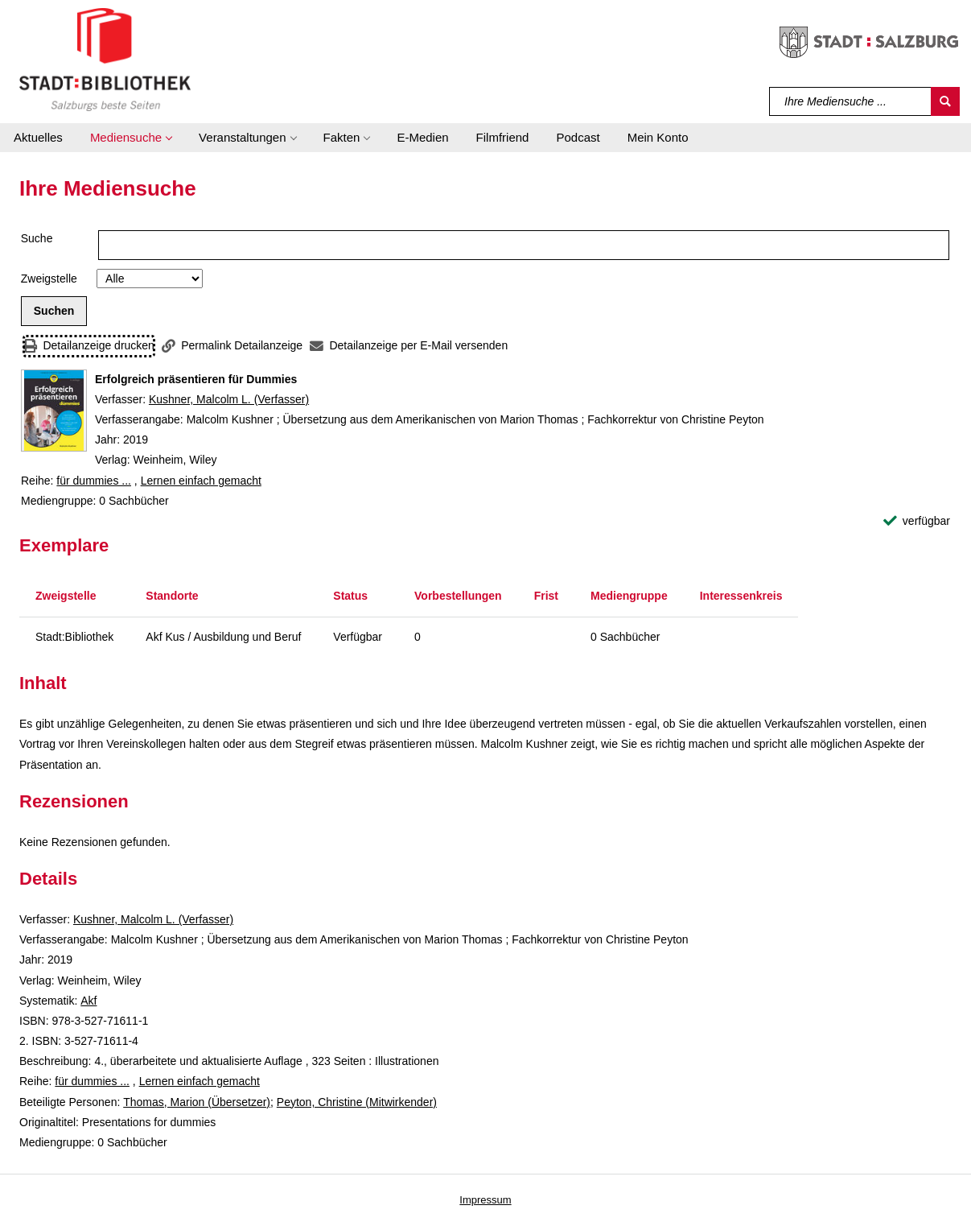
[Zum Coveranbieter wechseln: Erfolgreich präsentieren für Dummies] (54, 410)
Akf (88, 1000)
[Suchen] (945, 101)
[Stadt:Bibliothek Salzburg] (105, 58)
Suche (37, 238)
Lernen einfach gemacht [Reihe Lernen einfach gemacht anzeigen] (201, 480)
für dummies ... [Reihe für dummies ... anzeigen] (93, 480)
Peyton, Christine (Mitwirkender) (357, 1102)
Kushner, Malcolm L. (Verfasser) (229, 399)
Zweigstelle (49, 278)
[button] (130, 137)
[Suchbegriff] (851, 101)
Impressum (485, 1200)
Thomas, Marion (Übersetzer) (196, 1102)
